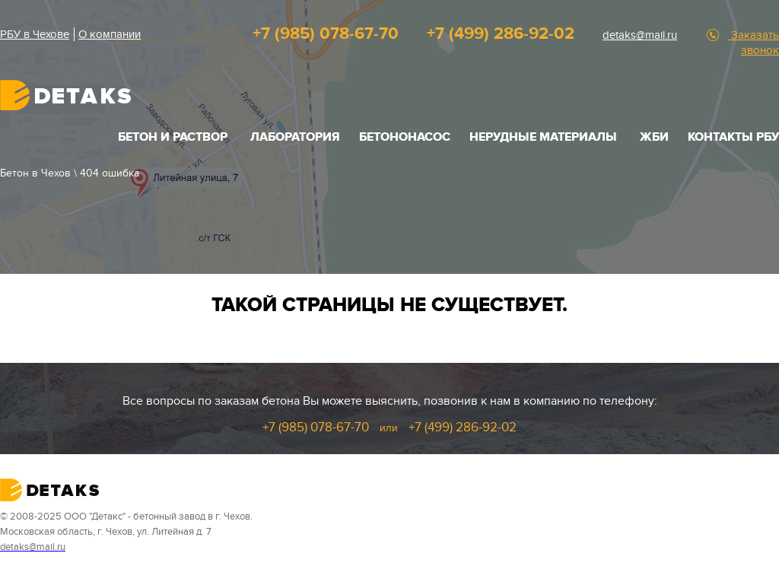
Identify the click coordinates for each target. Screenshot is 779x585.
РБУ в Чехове (34, 34)
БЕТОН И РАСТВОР (172, 137)
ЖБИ (654, 137)
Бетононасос (404, 137)
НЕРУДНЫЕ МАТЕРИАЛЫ (543, 137)
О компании (109, 34)
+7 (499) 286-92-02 (500, 34)
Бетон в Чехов (35, 173)
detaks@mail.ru (640, 35)
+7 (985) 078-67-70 (326, 34)
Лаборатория (295, 137)
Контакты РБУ (733, 137)
